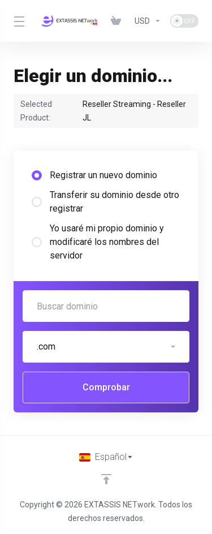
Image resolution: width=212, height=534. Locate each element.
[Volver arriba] (106, 479)
